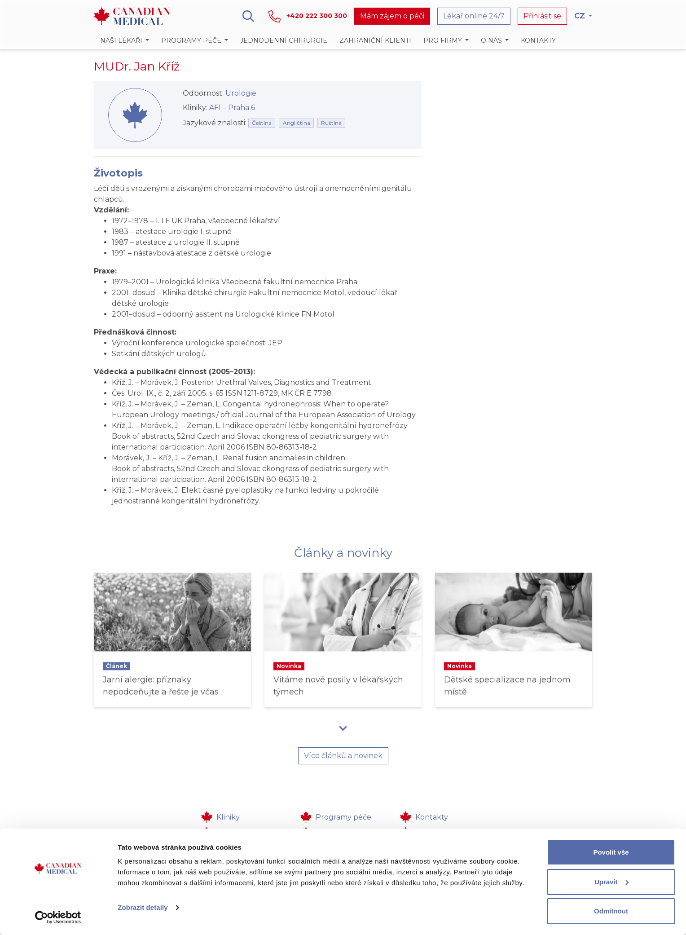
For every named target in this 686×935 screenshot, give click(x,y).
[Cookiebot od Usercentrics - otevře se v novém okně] (58, 917)
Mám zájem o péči (392, 16)
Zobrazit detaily (143, 907)
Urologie (240, 93)
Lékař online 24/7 (474, 16)
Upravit (611, 882)
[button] (124, 40)
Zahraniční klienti (375, 40)
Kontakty (538, 40)
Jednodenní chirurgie (283, 40)
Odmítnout (611, 911)
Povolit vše (611, 852)
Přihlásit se (542, 16)
